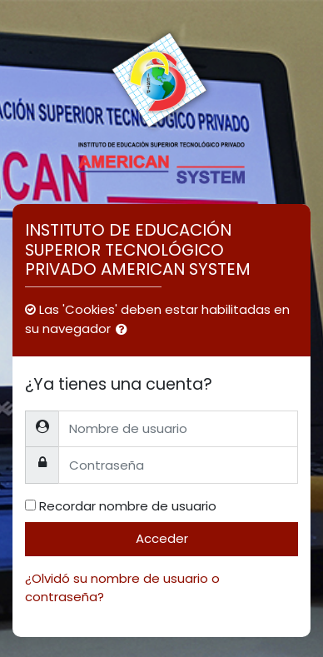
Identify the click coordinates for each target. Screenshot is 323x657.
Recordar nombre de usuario (127, 506)
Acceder (162, 538)
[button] (125, 330)
